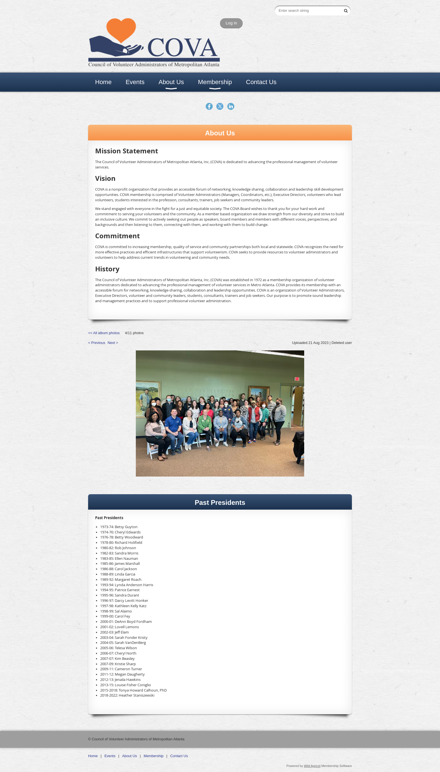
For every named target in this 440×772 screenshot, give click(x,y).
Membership (153, 756)
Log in (231, 22)
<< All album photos (104, 333)
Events (109, 756)
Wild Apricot (312, 766)
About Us (129, 756)
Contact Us (179, 756)
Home (93, 756)
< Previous (96, 343)
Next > (112, 343)
